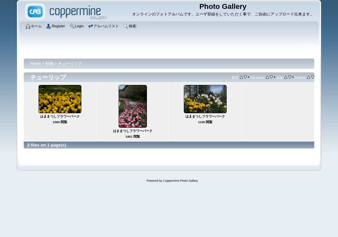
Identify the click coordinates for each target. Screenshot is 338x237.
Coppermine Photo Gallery (180, 180)
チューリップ (70, 63)
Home (35, 63)
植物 (49, 63)
